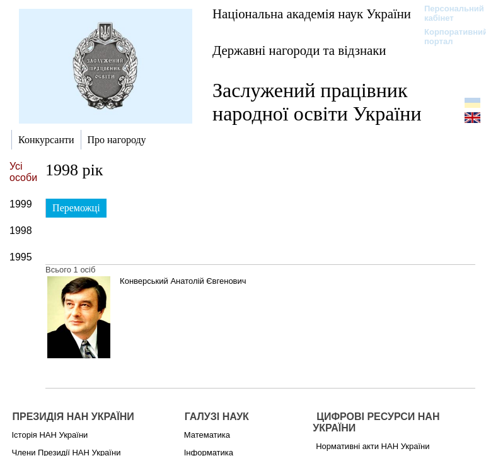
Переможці (76, 207)
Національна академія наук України (311, 13)
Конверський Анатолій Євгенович (183, 281)
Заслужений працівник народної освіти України (317, 102)
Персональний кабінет (448, 13)
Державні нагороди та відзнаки (299, 50)
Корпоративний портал (448, 36)
